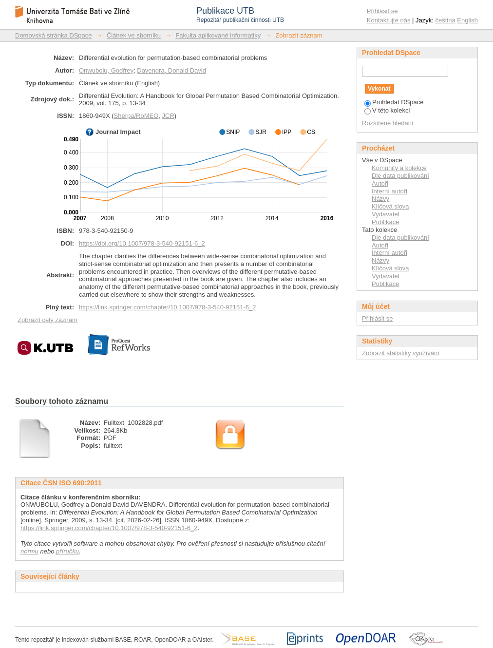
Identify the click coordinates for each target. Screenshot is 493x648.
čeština (445, 20)
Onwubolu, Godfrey (106, 70)
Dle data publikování (400, 175)
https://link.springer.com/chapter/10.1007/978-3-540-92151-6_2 (167, 307)
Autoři (380, 183)
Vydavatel (385, 214)
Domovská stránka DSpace (53, 35)
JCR (168, 115)
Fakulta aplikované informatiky (218, 35)
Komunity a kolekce (399, 168)
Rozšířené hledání (388, 123)
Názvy (380, 198)
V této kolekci (387, 110)
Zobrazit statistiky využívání (400, 353)
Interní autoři (389, 191)
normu (29, 551)
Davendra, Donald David (171, 70)
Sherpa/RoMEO (136, 115)
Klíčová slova (390, 206)
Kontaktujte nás (389, 20)
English (467, 20)
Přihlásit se (382, 11)
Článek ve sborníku (134, 35)
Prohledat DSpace (394, 102)
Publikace (385, 222)
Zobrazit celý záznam (47, 320)
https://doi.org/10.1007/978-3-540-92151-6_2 (142, 243)
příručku (67, 551)
